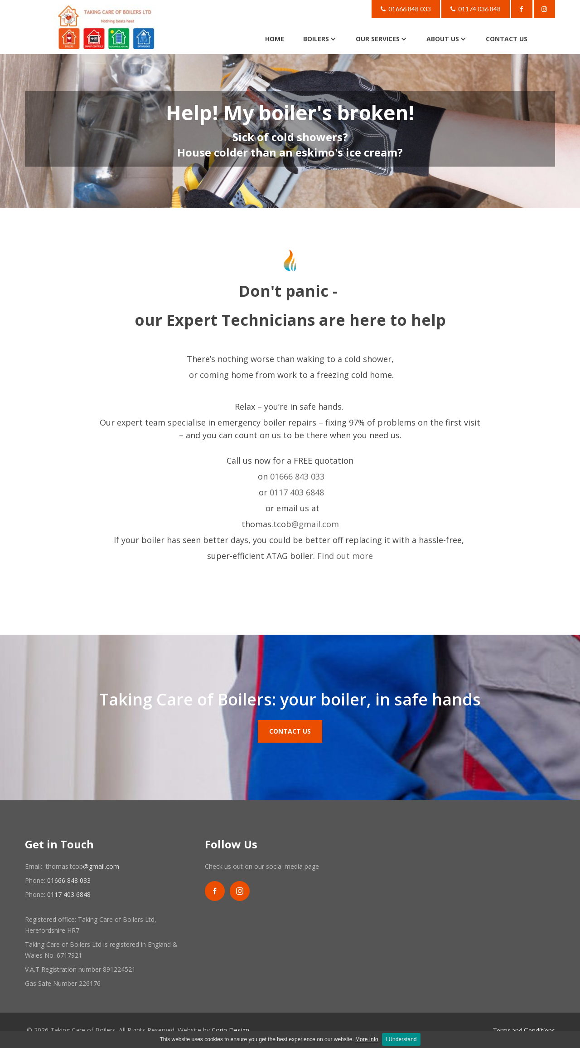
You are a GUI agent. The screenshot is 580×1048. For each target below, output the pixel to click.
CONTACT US (506, 38)
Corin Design (230, 1030)
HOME (274, 38)
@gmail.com (315, 524)
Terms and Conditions (524, 1030)
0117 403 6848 (297, 492)
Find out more (345, 555)
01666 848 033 (69, 880)
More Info (366, 1039)
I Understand (401, 1039)
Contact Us (290, 731)
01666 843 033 (297, 476)
